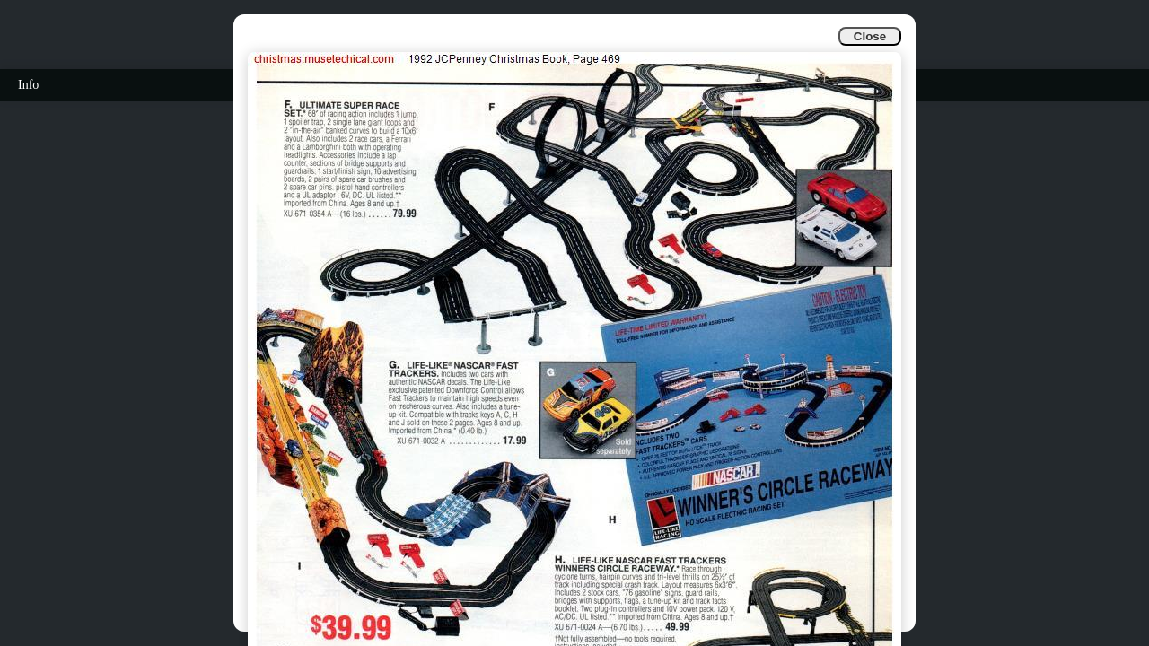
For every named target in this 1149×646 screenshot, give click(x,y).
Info (28, 85)
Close (870, 36)
